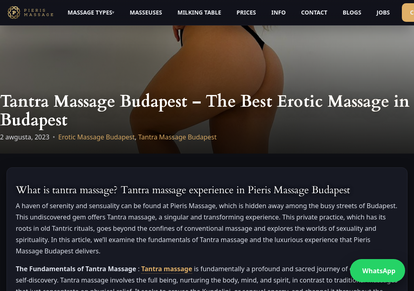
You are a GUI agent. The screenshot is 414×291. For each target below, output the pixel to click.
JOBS (383, 12)
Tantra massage (166, 268)
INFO (278, 12)
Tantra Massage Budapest (177, 137)
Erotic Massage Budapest (96, 137)
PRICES (246, 12)
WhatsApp (378, 270)
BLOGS (352, 12)
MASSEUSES (146, 12)
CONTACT (314, 12)
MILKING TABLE (199, 12)
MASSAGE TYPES (90, 12)
